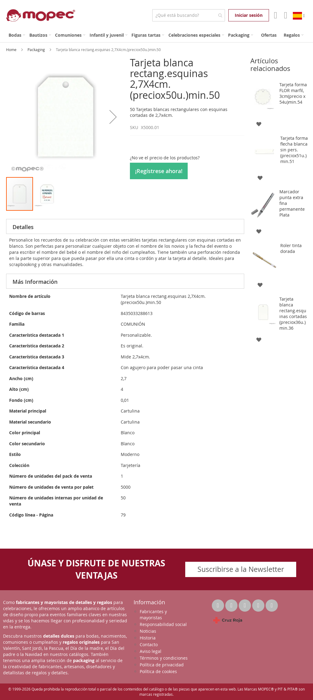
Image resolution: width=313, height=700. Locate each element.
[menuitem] (17, 35)
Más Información (35, 281)
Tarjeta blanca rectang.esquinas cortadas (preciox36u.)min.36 (293, 313)
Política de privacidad (162, 665)
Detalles (23, 227)
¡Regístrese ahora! (158, 171)
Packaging (37, 49)
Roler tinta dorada (291, 248)
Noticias (148, 631)
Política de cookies (158, 671)
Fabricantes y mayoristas (153, 614)
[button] (113, 116)
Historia (148, 638)
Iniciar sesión (249, 15)
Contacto (149, 644)
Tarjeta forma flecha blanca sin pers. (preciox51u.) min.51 (294, 149)
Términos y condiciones (164, 658)
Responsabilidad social (163, 624)
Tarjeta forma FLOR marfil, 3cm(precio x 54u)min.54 (293, 93)
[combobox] (188, 15)
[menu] (156, 35)
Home (11, 49)
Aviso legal (150, 651)
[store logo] (40, 15)
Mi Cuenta (275, 15)
